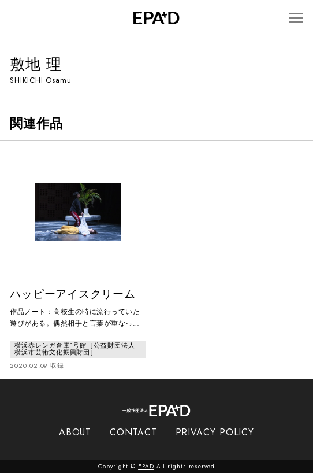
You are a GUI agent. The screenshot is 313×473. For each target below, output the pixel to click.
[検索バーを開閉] (15, 18)
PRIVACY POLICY (215, 432)
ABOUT (75, 432)
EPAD (146, 466)
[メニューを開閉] (296, 18)
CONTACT (133, 432)
